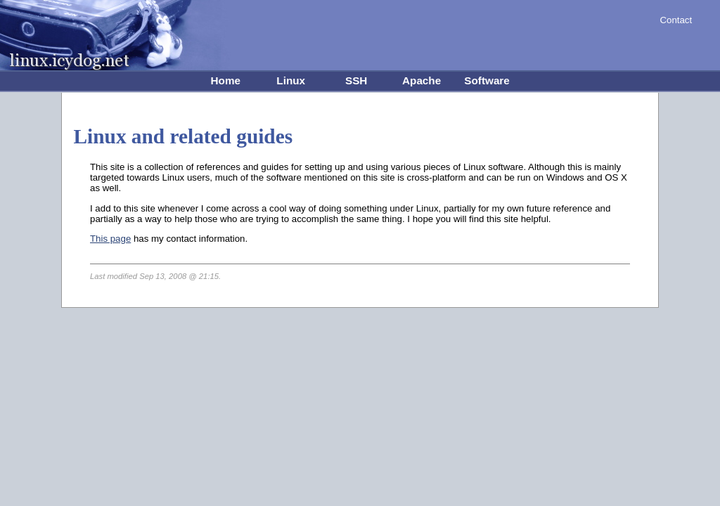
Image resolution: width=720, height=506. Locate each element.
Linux (290, 80)
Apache (421, 80)
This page (110, 238)
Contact (676, 20)
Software (486, 80)
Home (225, 80)
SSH (356, 80)
